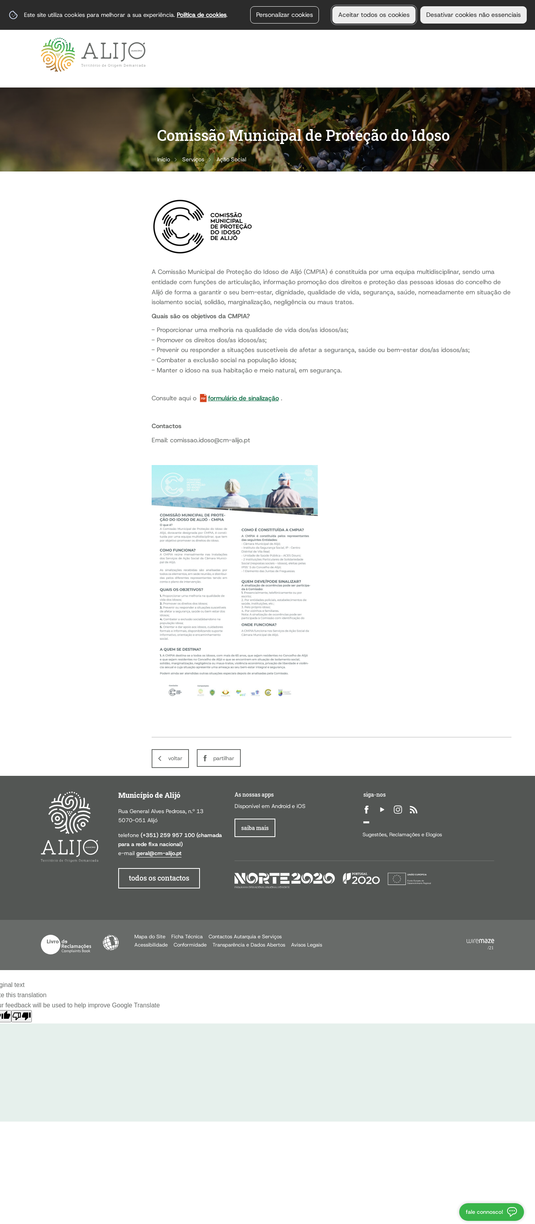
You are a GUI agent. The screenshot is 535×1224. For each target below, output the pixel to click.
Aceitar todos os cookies (374, 15)
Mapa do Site (149, 936)
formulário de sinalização (243, 398)
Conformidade (190, 944)
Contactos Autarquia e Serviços (245, 936)
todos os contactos (159, 878)
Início (163, 159)
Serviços (193, 159)
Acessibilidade (111, 942)
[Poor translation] (21, 1016)
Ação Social (231, 159)
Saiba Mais (255, 828)
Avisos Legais (306, 944)
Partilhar (223, 758)
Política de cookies (201, 15)
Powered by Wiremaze (480, 944)
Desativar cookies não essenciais (473, 15)
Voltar (175, 758)
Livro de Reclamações (66, 944)
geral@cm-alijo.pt (158, 853)
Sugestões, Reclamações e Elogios (402, 834)
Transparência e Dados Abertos (249, 944)
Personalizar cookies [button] (284, 15)
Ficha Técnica (187, 936)
